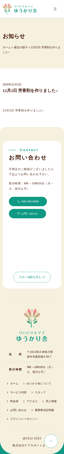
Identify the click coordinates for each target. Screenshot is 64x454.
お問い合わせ (27, 213)
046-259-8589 (28, 201)
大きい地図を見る (32, 277)
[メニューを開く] (55, 9)
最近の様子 (21, 47)
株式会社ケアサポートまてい (32, 445)
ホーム (7, 47)
